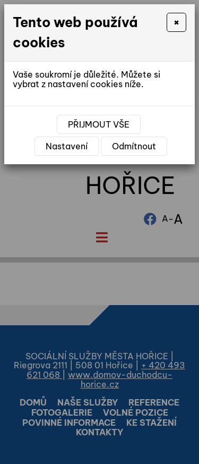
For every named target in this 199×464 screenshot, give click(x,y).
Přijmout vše (98, 124)
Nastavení (67, 146)
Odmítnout (134, 146)
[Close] (176, 22)
